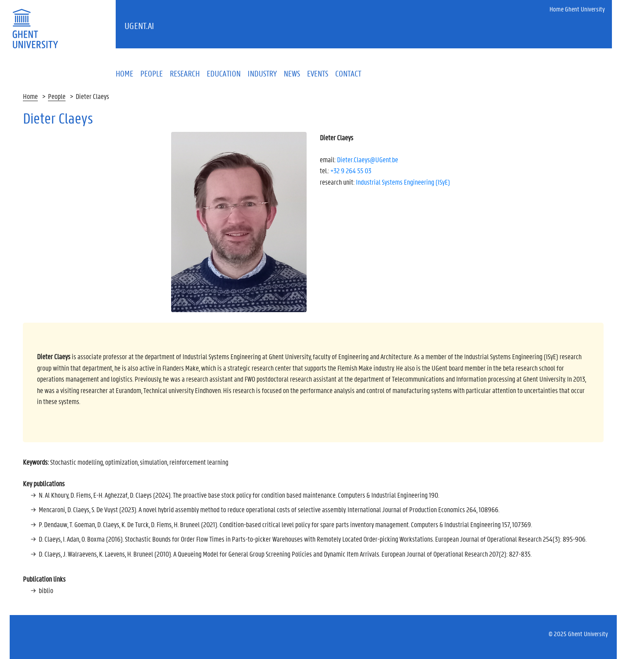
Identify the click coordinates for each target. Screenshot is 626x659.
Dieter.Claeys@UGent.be (367, 159)
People (57, 96)
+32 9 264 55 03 (350, 170)
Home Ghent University (577, 8)
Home (30, 96)
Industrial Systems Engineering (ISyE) (403, 181)
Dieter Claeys (92, 96)
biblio (46, 590)
